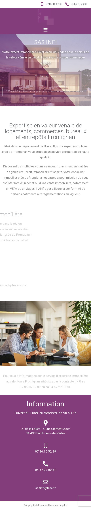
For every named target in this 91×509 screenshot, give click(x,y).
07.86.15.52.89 (45, 451)
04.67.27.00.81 (45, 470)
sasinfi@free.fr (45, 488)
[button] (45, 30)
